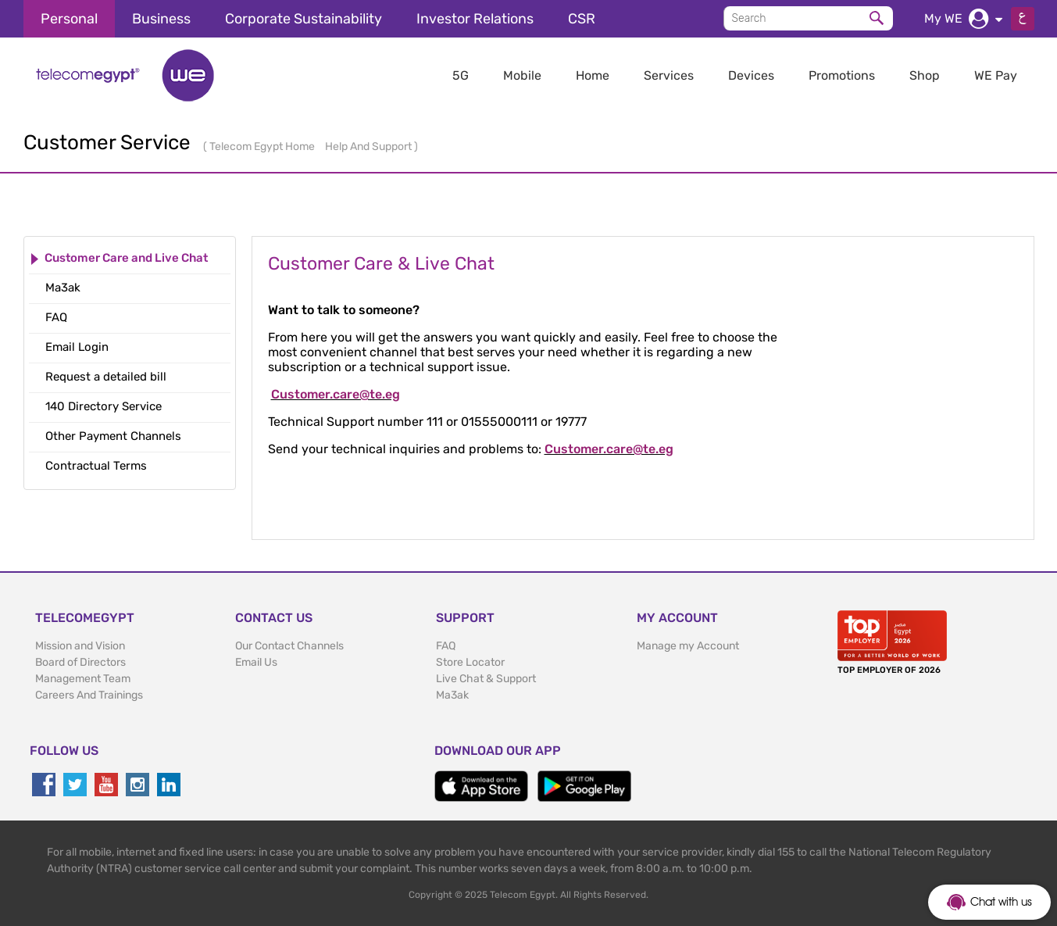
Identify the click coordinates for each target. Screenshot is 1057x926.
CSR (581, 18)
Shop (924, 75)
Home (592, 75)
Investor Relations (475, 18)
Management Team (82, 678)
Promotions (842, 75)
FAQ (445, 645)
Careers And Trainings (89, 695)
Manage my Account (688, 645)
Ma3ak (452, 695)
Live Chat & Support (486, 678)
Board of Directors (80, 662)
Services (669, 75)
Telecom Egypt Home (263, 146)
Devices (751, 75)
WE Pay (995, 75)
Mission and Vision (80, 645)
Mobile (522, 75)
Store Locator (470, 662)
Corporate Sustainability (303, 18)
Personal (69, 18)
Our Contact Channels (289, 645)
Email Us (256, 662)
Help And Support (369, 146)
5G (460, 75)
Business (161, 18)
